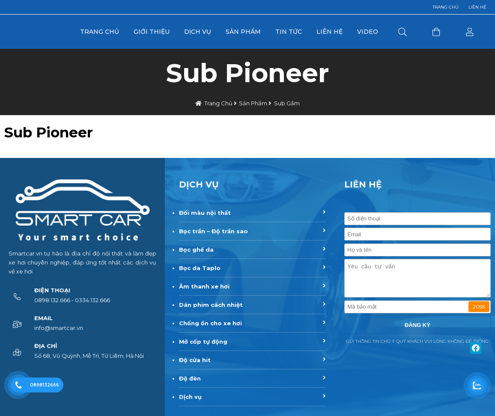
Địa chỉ (45, 345)
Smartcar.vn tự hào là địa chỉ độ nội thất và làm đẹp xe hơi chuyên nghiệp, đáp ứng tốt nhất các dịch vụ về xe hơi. (82, 262)
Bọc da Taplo (200, 267)
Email (43, 318)
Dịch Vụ (197, 32)
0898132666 (44, 385)
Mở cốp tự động (203, 341)
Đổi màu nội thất (205, 212)
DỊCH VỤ (199, 184)
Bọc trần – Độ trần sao (213, 231)
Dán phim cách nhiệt (211, 304)
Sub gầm (287, 103)
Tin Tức (288, 32)
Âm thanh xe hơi (204, 286)
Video (367, 32)
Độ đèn (190, 378)
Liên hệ (477, 7)
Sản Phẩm (243, 32)
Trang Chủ (99, 32)
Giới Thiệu (152, 32)
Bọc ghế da (196, 249)
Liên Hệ (329, 32)
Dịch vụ (190, 396)
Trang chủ (445, 7)
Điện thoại (52, 290)
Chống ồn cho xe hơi (210, 323)
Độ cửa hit (195, 360)
